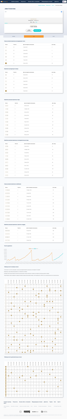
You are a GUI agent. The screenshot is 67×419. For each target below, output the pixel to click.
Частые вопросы (6, 406)
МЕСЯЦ (13, 36)
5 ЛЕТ (54, 36)
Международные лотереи (47, 1)
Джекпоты (57, 1)
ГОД (33, 36)
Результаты (48, 5)
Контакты (35, 406)
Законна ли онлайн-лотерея (24, 406)
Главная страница (41, 5)
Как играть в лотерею (14, 406)
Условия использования (42, 406)
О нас (32, 406)
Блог (55, 401)
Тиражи (51, 401)
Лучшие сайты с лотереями (33, 1)
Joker (53, 5)
